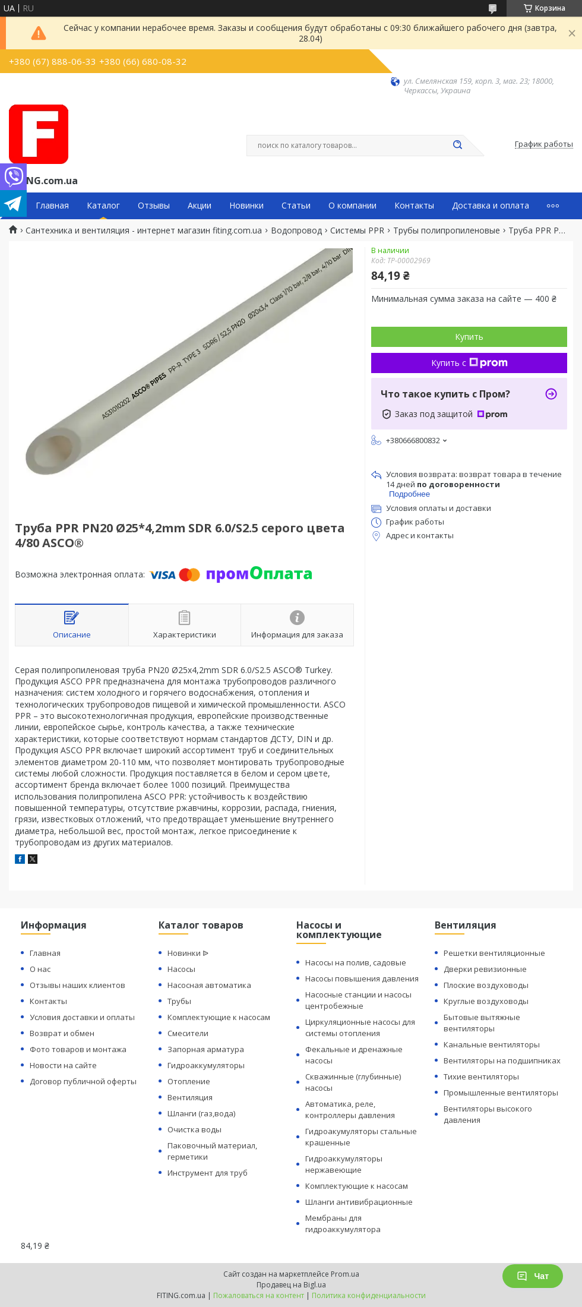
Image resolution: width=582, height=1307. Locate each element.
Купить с (469, 362)
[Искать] (457, 145)
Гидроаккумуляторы (206, 1065)
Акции (199, 205)
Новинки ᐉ (187, 953)
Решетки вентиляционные (494, 953)
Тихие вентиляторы (481, 1076)
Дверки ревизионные (485, 969)
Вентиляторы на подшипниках (502, 1060)
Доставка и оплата (490, 205)
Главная (52, 205)
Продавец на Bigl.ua (291, 1285)
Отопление (188, 1081)
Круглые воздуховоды (486, 1001)
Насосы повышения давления (362, 978)
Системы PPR (357, 230)
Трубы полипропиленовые (446, 230)
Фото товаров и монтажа (78, 1049)
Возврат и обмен (62, 1033)
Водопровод (296, 230)
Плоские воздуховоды (486, 985)
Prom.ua (345, 1274)
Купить (469, 336)
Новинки (246, 205)
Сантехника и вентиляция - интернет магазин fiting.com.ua (144, 230)
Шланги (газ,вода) (201, 1113)
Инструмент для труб (207, 1172)
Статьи (296, 205)
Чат (533, 1276)
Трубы (179, 1001)
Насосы (181, 969)
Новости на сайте (63, 1065)
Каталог (103, 205)
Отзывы (154, 205)
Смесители (187, 1033)
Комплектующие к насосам (218, 1017)
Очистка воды (194, 1129)
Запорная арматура (205, 1049)
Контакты (414, 205)
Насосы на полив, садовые (355, 962)
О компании (352, 205)
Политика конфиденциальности (369, 1295)
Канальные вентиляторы (492, 1044)
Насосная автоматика (209, 985)
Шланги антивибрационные (359, 1201)
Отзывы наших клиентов (77, 985)
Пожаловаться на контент (258, 1295)
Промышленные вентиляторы (501, 1092)
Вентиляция (190, 1097)
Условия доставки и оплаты (82, 1017)
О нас (40, 969)
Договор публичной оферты (83, 1081)
